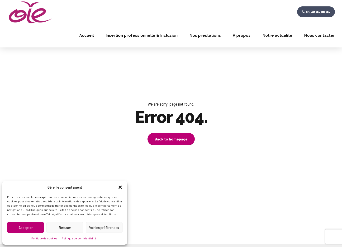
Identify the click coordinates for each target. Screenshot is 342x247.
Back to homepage (171, 139)
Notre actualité (277, 35)
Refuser (65, 227)
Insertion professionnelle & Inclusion (142, 35)
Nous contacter (319, 35)
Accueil (86, 35)
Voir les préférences (104, 227)
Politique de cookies (44, 238)
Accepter (26, 227)
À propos (242, 35)
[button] (120, 187)
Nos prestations (205, 35)
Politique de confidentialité (79, 238)
